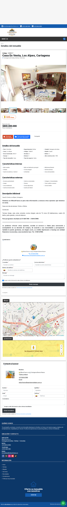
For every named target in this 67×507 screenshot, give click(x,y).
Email (4, 393)
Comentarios (5, 398)
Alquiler (5, 469)
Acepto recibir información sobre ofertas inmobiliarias (18, 406)
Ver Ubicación (28, 351)
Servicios (5, 471)
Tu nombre (5, 262)
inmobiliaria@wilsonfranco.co (10, 453)
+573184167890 (38, 26)
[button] (64, 60)
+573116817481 (26, 26)
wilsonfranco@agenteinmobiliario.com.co (34, 255)
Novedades (6, 474)
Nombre (4, 387)
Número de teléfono (7, 267)
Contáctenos (6, 476)
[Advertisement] (33, 12)
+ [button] (5, 304)
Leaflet (50, 335)
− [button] (5, 307)
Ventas (5, 467)
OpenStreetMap (60, 335)
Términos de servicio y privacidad (24, 287)
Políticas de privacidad (9, 478)
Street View (9, 117)
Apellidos (37, 387)
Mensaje (4, 273)
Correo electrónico (39, 262)
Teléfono (37, 393)
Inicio (2, 43)
